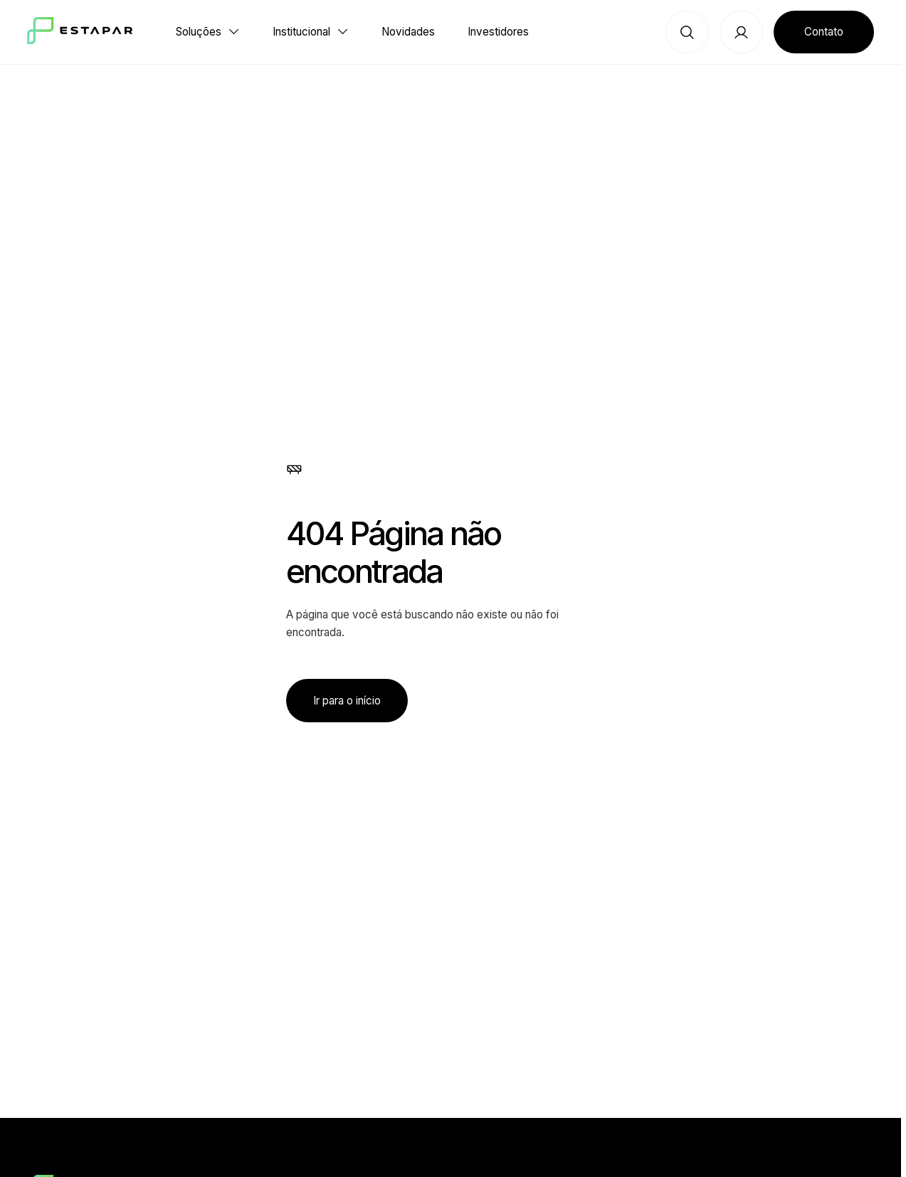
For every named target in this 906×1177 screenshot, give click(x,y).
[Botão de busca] (687, 32)
